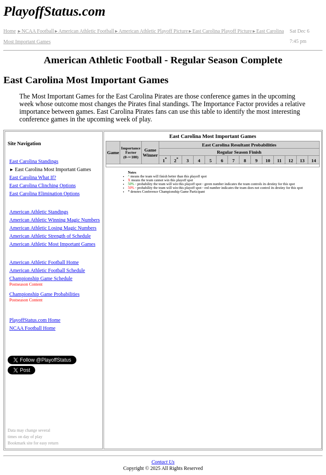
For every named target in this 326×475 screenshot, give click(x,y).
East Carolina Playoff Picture (220, 31)
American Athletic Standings (38, 212)
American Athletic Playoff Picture (151, 31)
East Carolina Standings (33, 161)
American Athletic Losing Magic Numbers (52, 228)
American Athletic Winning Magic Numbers (54, 220)
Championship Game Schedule (41, 278)
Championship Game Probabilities (44, 294)
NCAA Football (35, 31)
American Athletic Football (84, 31)
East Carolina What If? (32, 177)
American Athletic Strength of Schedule (50, 236)
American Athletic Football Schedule (47, 270)
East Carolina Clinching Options (42, 185)
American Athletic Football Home (44, 262)
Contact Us (163, 462)
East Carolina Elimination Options (44, 194)
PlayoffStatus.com (54, 11)
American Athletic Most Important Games (52, 244)
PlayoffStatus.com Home (34, 320)
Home (9, 31)
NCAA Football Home (32, 328)
